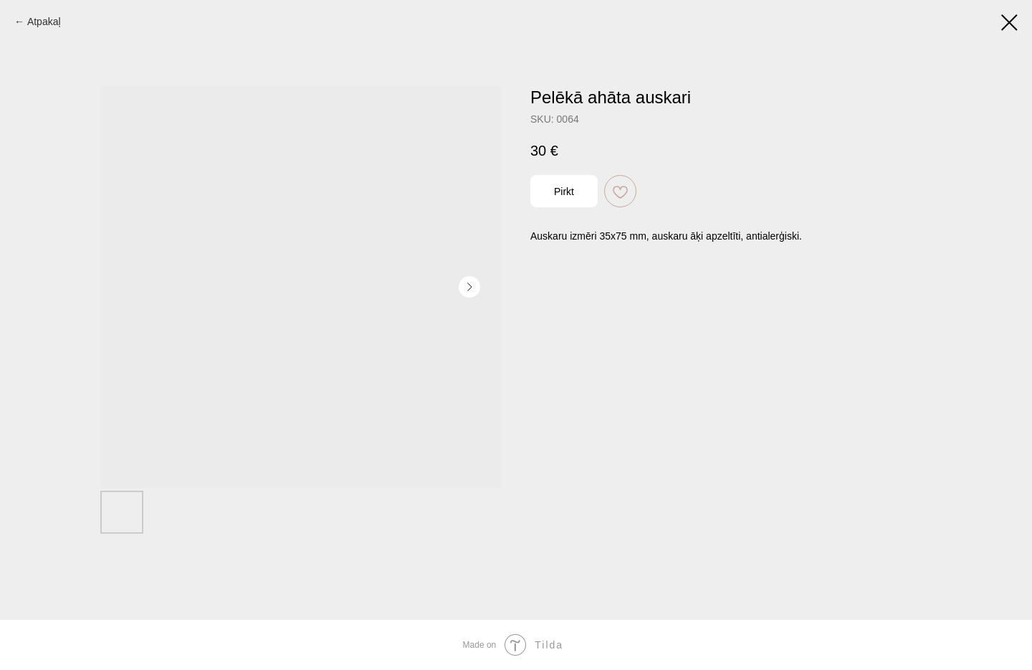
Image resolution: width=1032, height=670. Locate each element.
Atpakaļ (44, 21)
